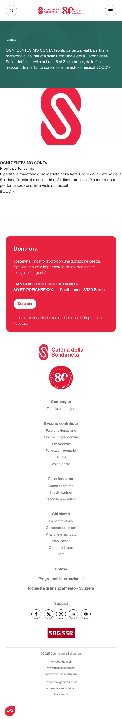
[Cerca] (11, 10)
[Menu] (110, 10)
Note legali (61, 694)
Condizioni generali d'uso (61, 682)
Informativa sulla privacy (61, 688)
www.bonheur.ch (61, 662)
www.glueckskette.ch (61, 668)
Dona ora (25, 304)
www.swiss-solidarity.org (61, 674)
